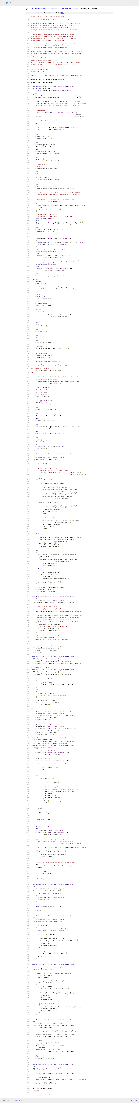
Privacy (15, 1100)
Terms (20, 1100)
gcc (31, 9)
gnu (27, 9)
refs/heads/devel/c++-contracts (46, 9)
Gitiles (10, 1100)
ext (81, 9)
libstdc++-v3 (66, 9)
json (135, 1100)
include (75, 9)
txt (131, 1100)
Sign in (135, 3)
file (62, 13)
